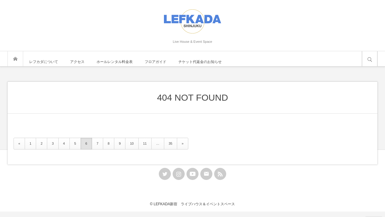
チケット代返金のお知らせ (200, 62)
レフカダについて (43, 62)
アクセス (77, 62)
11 (145, 143)
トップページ (15, 58)
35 (170, 143)
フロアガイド (155, 62)
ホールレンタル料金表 (115, 62)
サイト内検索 (369, 58)
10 (132, 143)
